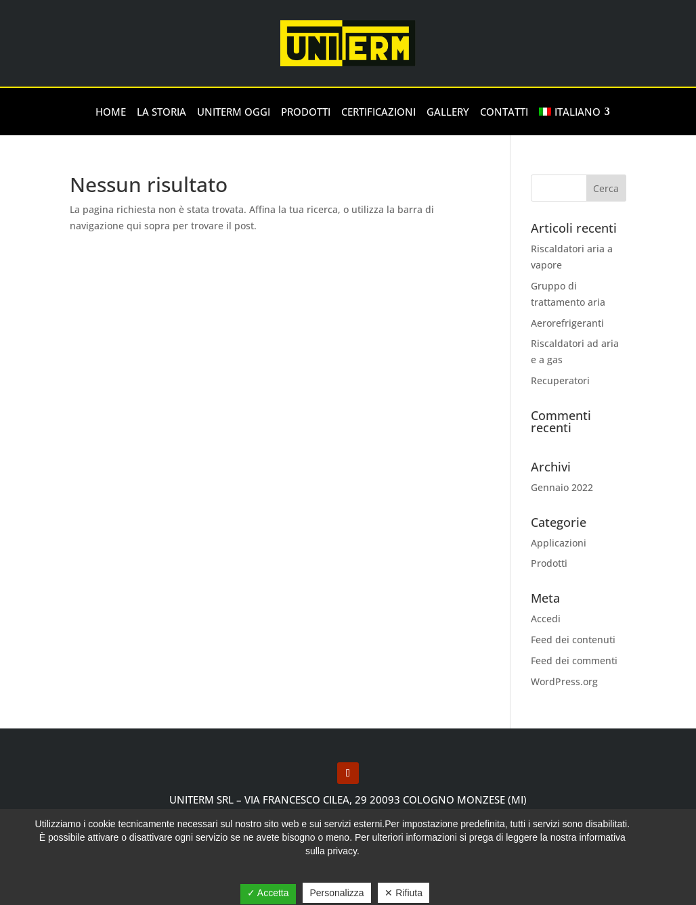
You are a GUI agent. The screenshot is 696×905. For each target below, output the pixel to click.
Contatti (504, 111)
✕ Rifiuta (403, 892)
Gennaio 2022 (562, 487)
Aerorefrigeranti (567, 323)
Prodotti (305, 111)
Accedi (546, 618)
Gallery (448, 111)
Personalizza (336, 892)
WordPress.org (564, 681)
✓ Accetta (268, 892)
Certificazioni (378, 111)
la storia (161, 111)
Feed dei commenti (574, 660)
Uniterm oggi (233, 111)
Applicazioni (558, 542)
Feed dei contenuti (573, 639)
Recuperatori (560, 380)
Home (110, 111)
